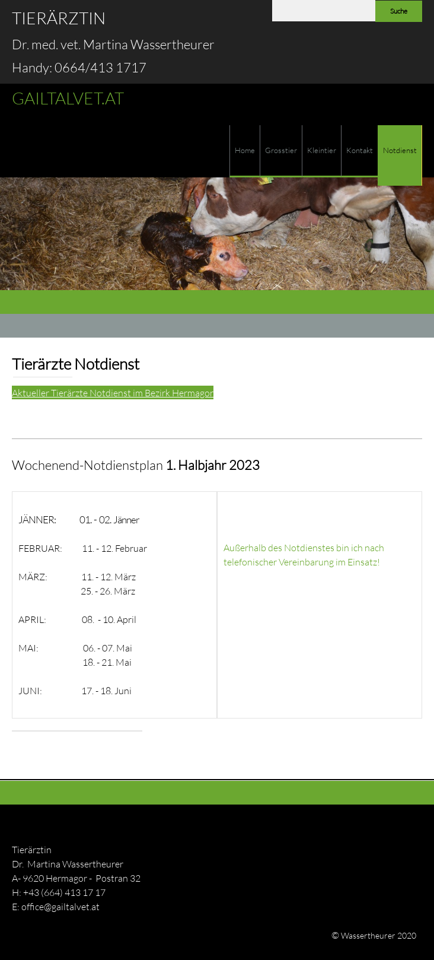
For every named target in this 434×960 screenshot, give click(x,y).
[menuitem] (244, 151)
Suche (398, 11)
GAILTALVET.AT (68, 98)
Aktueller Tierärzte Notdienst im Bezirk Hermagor (112, 392)
